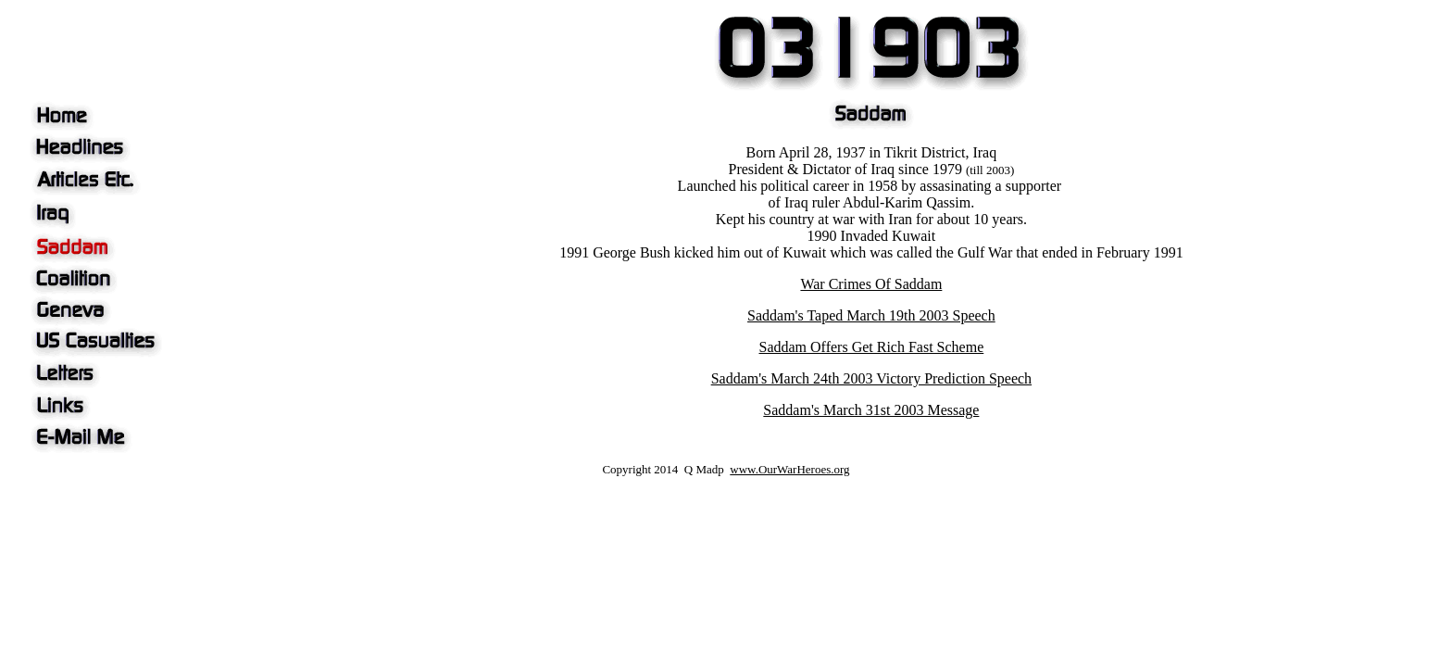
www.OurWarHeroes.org (789, 469)
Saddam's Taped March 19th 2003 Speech (871, 315)
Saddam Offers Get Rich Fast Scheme (871, 347)
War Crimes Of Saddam (871, 284)
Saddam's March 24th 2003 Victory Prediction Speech (871, 378)
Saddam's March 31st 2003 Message (871, 410)
